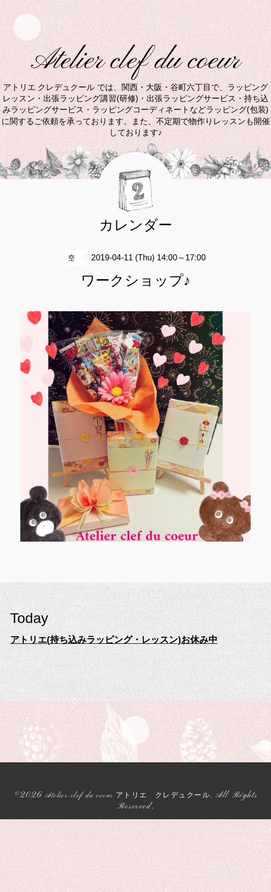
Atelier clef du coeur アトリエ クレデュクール (134, 868)
